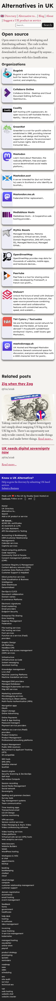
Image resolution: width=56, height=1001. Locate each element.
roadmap (6, 964)
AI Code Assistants (10, 528)
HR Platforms (7, 645)
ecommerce (7, 894)
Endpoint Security (10, 611)
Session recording (10, 783)
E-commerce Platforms (12, 599)
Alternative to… (27, 16)
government (7, 909)
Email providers (9, 609)
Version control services (12, 822)
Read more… (45, 439)
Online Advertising (10, 713)
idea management (10, 924)
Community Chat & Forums (14, 555)
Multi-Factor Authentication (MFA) (17, 701)
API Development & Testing (14, 531)
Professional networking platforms (17, 740)
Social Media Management (14, 786)
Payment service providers (14, 725)
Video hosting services (12, 831)
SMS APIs (6, 762)
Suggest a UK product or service (22, 20)
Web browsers (8, 844)
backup (5, 863)
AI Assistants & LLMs (11, 526)
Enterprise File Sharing (12, 616)
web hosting (7, 991)
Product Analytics (9, 735)
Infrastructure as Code (12, 660)
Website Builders (9, 846)
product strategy (9, 952)
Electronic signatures (11, 603)
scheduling (6, 972)
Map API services (9, 689)
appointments (8, 861)
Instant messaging (10, 662)
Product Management (11, 737)
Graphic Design (9, 642)
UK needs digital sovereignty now (26, 450)
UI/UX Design (8, 813)
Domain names (8, 597)
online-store (7, 945)
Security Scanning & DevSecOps (16, 774)
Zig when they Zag (17, 384)
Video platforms (9, 834)
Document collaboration (12, 594)
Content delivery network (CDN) (16, 567)
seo (3, 976)
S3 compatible (8, 755)
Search (48, 25)
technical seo (8, 984)
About (49, 16)
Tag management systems (14, 800)
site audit (6, 979)
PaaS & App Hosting (11, 720)
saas (4, 967)
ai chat (5, 858)
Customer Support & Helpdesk (15, 572)
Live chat (6, 672)
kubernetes (7, 936)
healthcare (6, 912)
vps (3, 988)
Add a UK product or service (15, 516)
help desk (6, 916)
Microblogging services (12, 696)
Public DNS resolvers (11, 747)
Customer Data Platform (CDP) (15, 570)
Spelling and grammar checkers (16, 795)
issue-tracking (8, 931)
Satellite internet (9, 764)
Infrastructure (8, 657)
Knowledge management (13, 669)
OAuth (4, 708)
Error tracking (8, 618)
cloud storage (8, 880)
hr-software (7, 921)
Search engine (8, 771)
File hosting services (11, 628)
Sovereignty (7, 791)
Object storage (8, 711)
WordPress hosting (10, 851)
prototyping (7, 955)
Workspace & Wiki (10, 856)
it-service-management (12, 933)
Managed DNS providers (13, 681)
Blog (41, 16)
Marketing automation (12, 693)
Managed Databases (11, 684)
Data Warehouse (9, 585)
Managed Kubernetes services (15, 686)
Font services (8, 633)
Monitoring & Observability (14, 699)
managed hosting (10, 940)
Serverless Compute (11, 779)
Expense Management (12, 621)
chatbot (5, 873)
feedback (6, 904)
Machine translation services (15, 677)
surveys (5, 982)
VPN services (8, 819)
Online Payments (9, 717)
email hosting (8, 897)
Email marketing (9, 606)
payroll (5, 948)
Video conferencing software (15, 827)
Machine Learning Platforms (14, 674)
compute (6, 882)
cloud (4, 876)
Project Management (11, 744)
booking (5, 868)
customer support (9, 888)
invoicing (6, 928)
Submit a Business (10, 488)
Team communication (11, 803)
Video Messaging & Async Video (16, 825)
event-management (11, 900)
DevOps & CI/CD (9, 591)
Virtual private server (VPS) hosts (17, 837)
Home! (5, 506)
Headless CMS (8, 648)
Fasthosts (6, 498)
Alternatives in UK (27, 5)
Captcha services (9, 546)
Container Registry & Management (17, 565)
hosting (5, 919)
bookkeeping (7, 870)
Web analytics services (12, 839)
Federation (7, 623)
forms (4, 907)
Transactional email (10, 810)
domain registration (11, 892)
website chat (7, 994)
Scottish (5, 767)
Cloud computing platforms (14, 550)
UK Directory (8, 508)
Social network (8, 788)
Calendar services (10, 543)
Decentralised (8, 587)
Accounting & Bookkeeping (14, 535)
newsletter (6, 943)
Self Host (6, 776)
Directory (10, 16)
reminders (6, 960)
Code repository (9, 552)
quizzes (5, 957)
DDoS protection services (13, 577)
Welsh (4, 849)
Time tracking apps (10, 807)
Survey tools (7, 798)
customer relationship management (18, 885)
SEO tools (6, 759)
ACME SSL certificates (12, 523)
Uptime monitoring (10, 815)
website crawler (9, 996)
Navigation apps (9, 705)
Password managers (11, 723)
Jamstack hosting (10, 665)
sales (4, 970)
